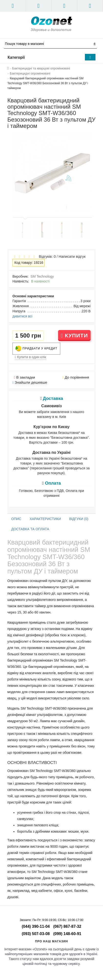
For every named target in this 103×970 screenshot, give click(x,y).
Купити (74, 335)
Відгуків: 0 (46, 256)
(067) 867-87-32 (67, 926)
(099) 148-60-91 (67, 934)
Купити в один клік (30, 357)
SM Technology (42, 276)
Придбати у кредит (36, 349)
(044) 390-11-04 (36, 926)
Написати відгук (72, 256)
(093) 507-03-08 (36, 934)
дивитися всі (22, 316)
